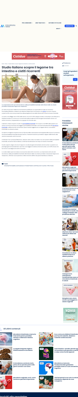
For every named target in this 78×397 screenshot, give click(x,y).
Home (3, 63)
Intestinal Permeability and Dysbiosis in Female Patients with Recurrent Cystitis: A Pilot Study (29, 165)
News (6, 63)
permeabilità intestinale (29, 123)
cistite (44, 111)
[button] (76, 26)
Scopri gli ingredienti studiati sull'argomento (70, 73)
